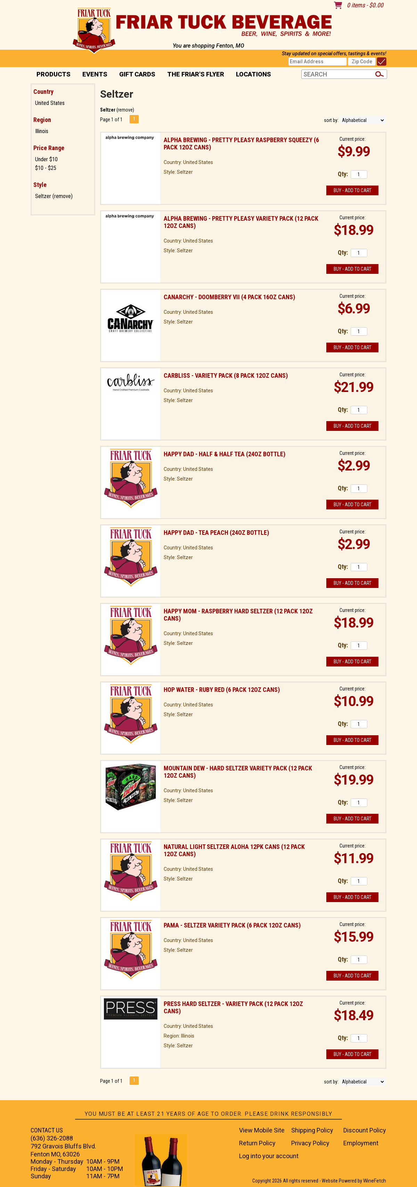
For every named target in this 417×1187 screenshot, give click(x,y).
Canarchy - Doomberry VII (229, 297)
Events (94, 74)
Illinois (41, 131)
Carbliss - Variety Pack (226, 375)
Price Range (48, 148)
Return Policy (257, 1143)
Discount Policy (364, 1130)
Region (42, 119)
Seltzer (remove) (54, 196)
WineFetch (374, 1181)
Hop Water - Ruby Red (222, 689)
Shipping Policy (312, 1130)
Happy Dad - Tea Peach (216, 532)
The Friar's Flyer (195, 74)
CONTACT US (47, 1130)
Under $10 (46, 159)
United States (50, 103)
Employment (360, 1143)
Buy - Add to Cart (352, 190)
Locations (251, 75)
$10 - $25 (45, 168)
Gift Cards (137, 74)
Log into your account (269, 1156)
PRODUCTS (51, 75)
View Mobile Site (262, 1130)
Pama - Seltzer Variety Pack (232, 925)
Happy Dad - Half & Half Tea (224, 454)
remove (125, 110)
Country (43, 91)
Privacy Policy (310, 1143)
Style (40, 184)
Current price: (353, 139)
